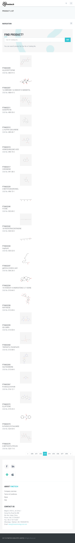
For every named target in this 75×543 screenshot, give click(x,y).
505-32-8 (11, 251)
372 (40, 454)
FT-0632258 (6, 305)
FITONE (5, 209)
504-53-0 (11, 231)
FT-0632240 (6, 206)
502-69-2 (11, 211)
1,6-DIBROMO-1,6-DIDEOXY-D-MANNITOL (16, 90)
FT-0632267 (6, 384)
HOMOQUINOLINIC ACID (10, 149)
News (6, 497)
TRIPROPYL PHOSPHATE (10, 347)
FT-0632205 (6, 68)
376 (58, 454)
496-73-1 (11, 191)
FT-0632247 (6, 266)
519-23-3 (11, 409)
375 (53, 454)
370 (32, 454)
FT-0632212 (6, 127)
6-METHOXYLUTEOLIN (10, 446)
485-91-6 (11, 73)
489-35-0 (11, 112)
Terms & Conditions (10, 494)
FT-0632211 (6, 108)
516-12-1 (11, 389)
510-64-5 (11, 290)
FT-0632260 (6, 345)
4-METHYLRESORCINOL (10, 189)
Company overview (10, 491)
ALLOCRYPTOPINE (8, 70)
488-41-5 (11, 93)
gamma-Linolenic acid (9, 268)
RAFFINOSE (6, 307)
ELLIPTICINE (6, 406)
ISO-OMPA (5, 327)
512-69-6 (11, 310)
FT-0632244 (6, 246)
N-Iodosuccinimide (8, 387)
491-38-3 (11, 172)
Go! (67, 40)
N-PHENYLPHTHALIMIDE (10, 426)
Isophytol (5, 248)
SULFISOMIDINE (7, 367)
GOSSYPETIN (6, 110)
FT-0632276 (6, 444)
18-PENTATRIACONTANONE (11, 228)
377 (62, 454)
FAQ (5, 500)
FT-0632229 (6, 187)
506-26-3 (11, 271)
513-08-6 (11, 350)
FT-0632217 (6, 167)
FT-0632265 (6, 365)
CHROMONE (6, 169)
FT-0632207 (6, 88)
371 (36, 454)
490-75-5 (11, 152)
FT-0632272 (6, 404)
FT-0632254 (6, 285)
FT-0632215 (6, 147)
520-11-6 (11, 449)
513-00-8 (11, 330)
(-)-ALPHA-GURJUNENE (10, 130)
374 (49, 454)
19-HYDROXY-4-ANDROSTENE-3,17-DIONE (16, 288)
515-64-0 (11, 369)
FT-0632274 (6, 424)
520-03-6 (11, 429)
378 (66, 454)
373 (45, 454)
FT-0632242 (6, 226)
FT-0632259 (6, 325)
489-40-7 (11, 132)
